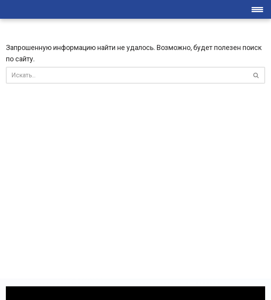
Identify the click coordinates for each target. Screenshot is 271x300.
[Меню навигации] (257, 9)
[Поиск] (127, 75)
